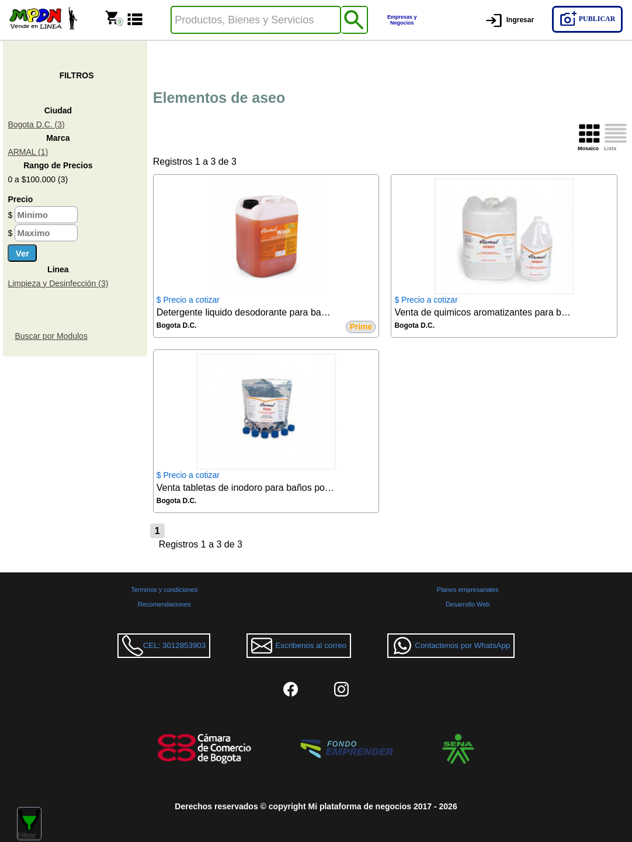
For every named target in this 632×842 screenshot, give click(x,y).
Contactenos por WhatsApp (451, 645)
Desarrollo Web (468, 604)
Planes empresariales (468, 589)
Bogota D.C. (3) (36, 124)
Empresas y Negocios (402, 20)
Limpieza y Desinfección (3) (58, 283)
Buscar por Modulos (51, 336)
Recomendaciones (164, 604)
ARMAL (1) (28, 152)
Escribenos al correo (298, 645)
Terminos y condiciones (164, 589)
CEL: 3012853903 (164, 645)
